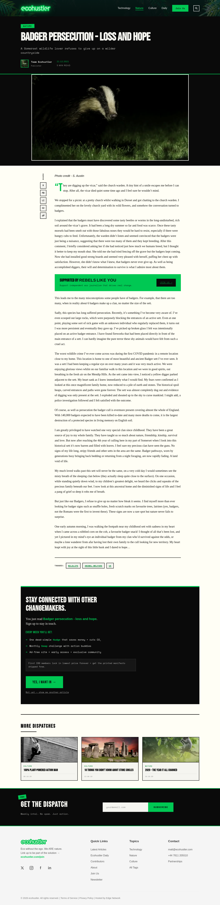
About (94, 867)
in (49, 868)
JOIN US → (166, 282)
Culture (152, 8)
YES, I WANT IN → (44, 682)
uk (110, 565)
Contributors (97, 861)
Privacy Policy (86, 898)
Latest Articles (98, 849)
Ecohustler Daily (100, 855)
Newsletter (97, 879)
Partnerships (175, 861)
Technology (124, 8)
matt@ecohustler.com (180, 849)
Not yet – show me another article (47, 692)
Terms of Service (69, 898)
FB (43, 192)
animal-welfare (93, 565)
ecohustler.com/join (32, 857)
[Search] (196, 8)
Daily (164, 8)
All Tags (133, 867)
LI (43, 200)
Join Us (180, 8)
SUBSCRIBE (160, 807)
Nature (139, 8)
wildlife (73, 565)
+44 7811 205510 (178, 855)
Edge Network (113, 898)
